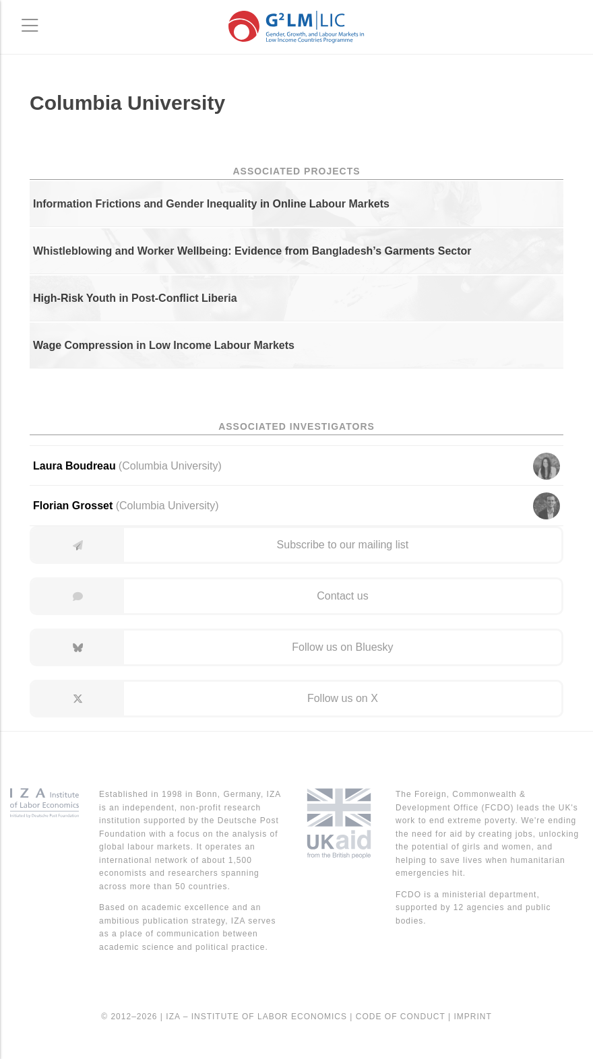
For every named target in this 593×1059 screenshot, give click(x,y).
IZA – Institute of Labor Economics (256, 1016)
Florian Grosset (73, 505)
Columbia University (167, 505)
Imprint (472, 1016)
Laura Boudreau (74, 466)
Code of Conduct (400, 1016)
